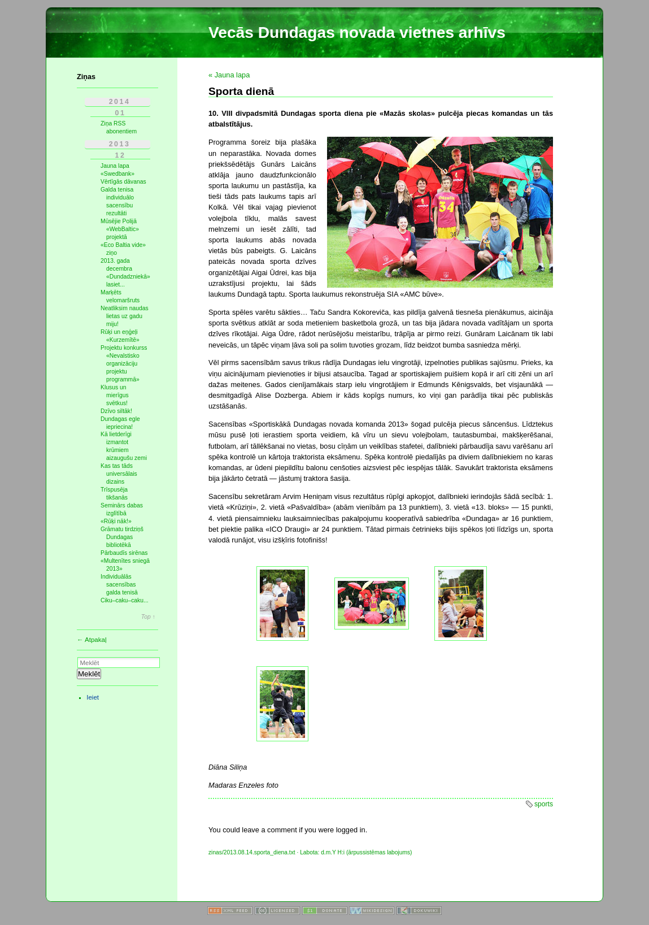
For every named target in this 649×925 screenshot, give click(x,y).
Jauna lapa (115, 166)
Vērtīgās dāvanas (123, 182)
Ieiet (92, 697)
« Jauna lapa (229, 75)
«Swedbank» (117, 174)
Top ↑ (148, 617)
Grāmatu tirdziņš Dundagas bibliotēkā (122, 537)
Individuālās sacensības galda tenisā (119, 585)
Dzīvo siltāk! (116, 411)
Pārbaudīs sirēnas (124, 553)
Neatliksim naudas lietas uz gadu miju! (125, 316)
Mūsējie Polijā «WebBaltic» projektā (120, 229)
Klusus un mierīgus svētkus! (115, 395)
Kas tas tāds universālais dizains (119, 474)
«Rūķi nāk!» (116, 521)
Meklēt (89, 674)
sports (543, 804)
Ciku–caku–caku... (125, 600)
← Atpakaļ (92, 639)
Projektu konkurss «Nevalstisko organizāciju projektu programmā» (124, 364)
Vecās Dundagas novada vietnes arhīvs (357, 32)
